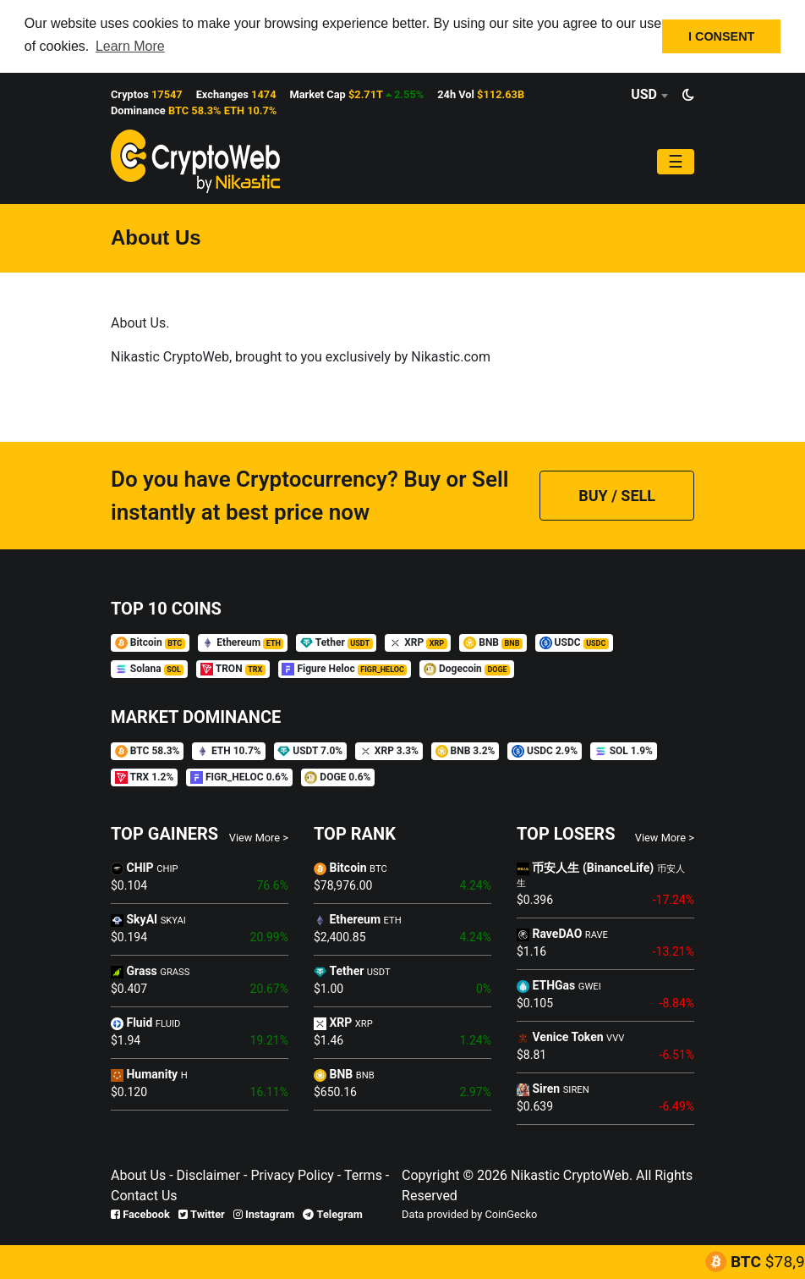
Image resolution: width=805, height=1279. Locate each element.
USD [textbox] (644, 93)
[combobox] (649, 93)
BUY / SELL (616, 495)
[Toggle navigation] (675, 161)
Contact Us (144, 1195)
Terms (361, 1174)
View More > (258, 836)
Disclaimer (208, 1174)
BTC (768, 1261)
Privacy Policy (290, 1174)
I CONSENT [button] (721, 36)
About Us (138, 1174)
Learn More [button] (130, 46)
